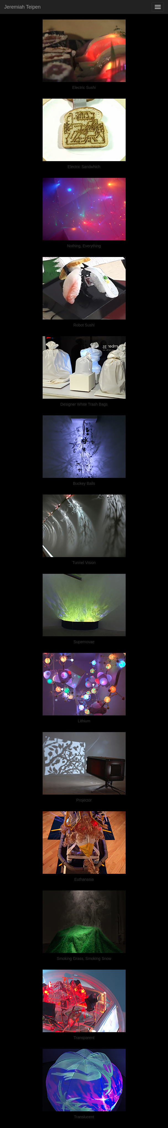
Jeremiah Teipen (22, 7)
